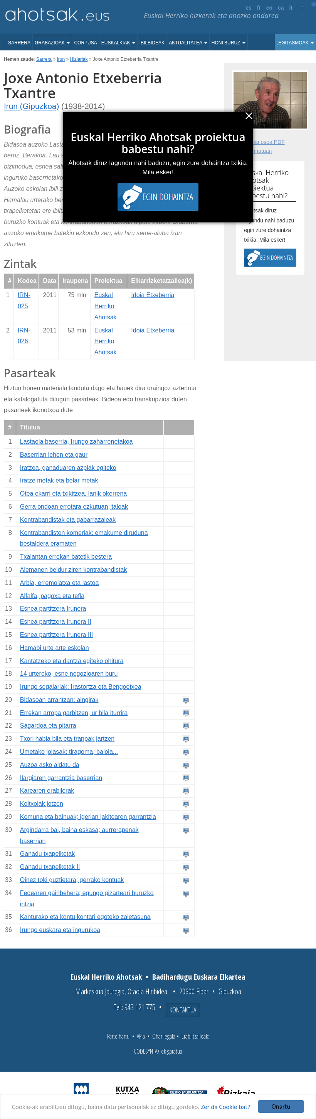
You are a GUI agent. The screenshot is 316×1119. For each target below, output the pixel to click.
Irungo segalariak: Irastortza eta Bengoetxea (80, 686)
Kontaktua (183, 1009)
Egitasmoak (295, 42)
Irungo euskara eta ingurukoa (60, 930)
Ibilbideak (152, 42)
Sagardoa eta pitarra (48, 725)
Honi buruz (228, 42)
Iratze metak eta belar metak (59, 480)
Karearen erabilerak (47, 790)
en (269, 8)
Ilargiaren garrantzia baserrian (61, 778)
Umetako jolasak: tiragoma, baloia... (69, 751)
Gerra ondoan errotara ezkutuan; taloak (74, 506)
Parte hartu (118, 1036)
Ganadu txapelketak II (50, 866)
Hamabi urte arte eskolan (54, 648)
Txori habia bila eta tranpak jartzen (67, 738)
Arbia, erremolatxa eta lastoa (59, 583)
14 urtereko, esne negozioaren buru (69, 673)
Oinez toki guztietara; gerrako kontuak (72, 880)
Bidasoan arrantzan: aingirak (59, 699)
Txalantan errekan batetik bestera (66, 556)
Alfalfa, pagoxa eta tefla (52, 596)
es (248, 8)
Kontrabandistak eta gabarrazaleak (68, 519)
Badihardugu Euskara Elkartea (198, 977)
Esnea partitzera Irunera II (55, 621)
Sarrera (19, 42)
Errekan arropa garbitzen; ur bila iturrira (74, 713)
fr (259, 8)
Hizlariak (78, 59)
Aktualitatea (188, 42)
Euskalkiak (118, 42)
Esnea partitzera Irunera (53, 608)
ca (281, 8)
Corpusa (85, 42)
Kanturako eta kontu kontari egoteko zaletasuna (85, 917)
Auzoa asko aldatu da (49, 765)
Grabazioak (52, 42)
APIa (141, 1036)
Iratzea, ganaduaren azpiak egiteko (68, 467)
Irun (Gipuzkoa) (31, 106)
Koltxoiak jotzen (41, 803)
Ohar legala (163, 1036)
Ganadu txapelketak (47, 853)
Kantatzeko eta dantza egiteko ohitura (72, 661)
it (290, 8)
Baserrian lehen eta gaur (53, 454)
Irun (61, 59)
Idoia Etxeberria (152, 295)
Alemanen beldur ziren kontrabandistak (73, 569)
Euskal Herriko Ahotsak (105, 306)
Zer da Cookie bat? (225, 1107)
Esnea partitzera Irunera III (56, 634)
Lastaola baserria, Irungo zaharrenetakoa (76, 441)
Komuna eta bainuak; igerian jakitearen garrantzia (88, 816)
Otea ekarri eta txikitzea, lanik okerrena (73, 493)
